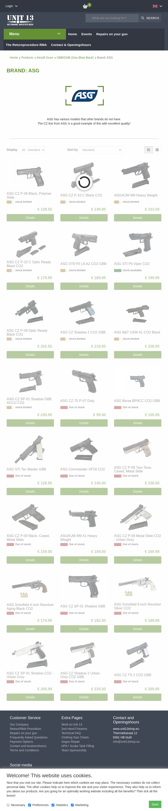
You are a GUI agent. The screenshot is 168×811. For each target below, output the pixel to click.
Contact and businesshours (28, 746)
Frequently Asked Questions (28, 737)
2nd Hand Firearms (74, 728)
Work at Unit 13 (71, 724)
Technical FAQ (71, 733)
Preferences (38, 805)
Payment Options (21, 741)
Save (155, 804)
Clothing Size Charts (75, 737)
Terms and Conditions (24, 750)
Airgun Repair (70, 741)
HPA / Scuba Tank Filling (77, 746)
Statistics (60, 805)
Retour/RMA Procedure (25, 728)
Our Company (19, 724)
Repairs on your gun (23, 733)
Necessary (16, 805)
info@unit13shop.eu (126, 741)
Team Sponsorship (73, 750)
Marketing (79, 805)
